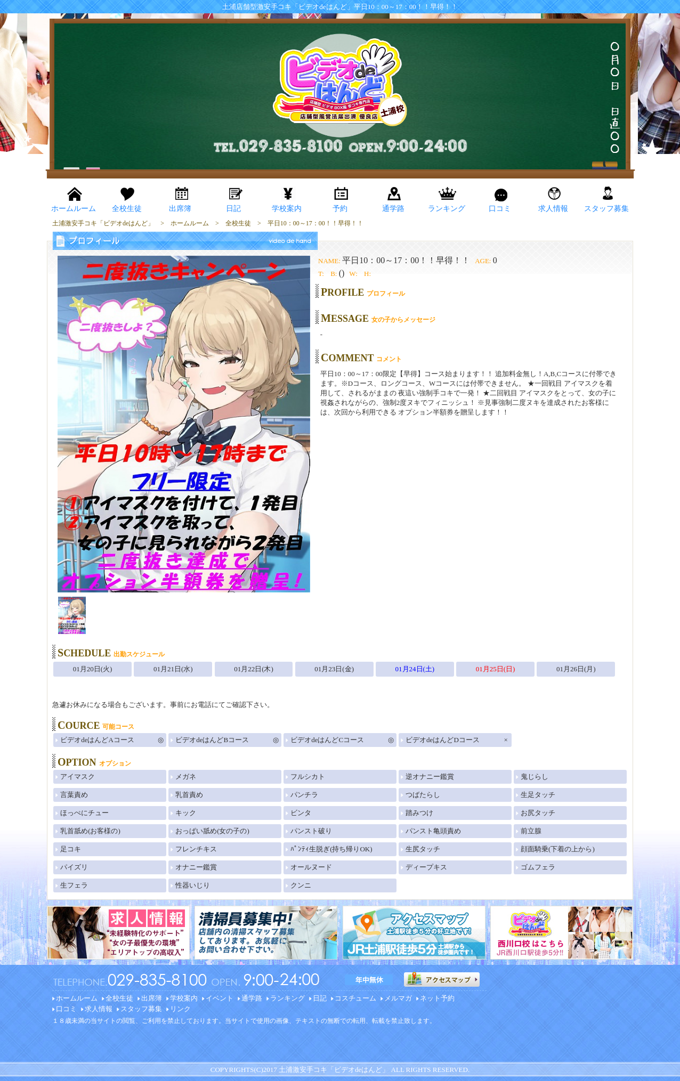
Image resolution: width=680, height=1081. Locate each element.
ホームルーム (77, 998)
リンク (180, 1009)
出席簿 (151, 998)
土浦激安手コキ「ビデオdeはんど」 (334, 1070)
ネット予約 (437, 998)
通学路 (251, 998)
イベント (219, 998)
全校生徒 (119, 998)
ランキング (287, 998)
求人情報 (98, 1009)
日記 (320, 998)
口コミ (66, 1009)
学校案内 (184, 998)
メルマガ (398, 998)
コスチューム (355, 998)
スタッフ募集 (141, 1009)
